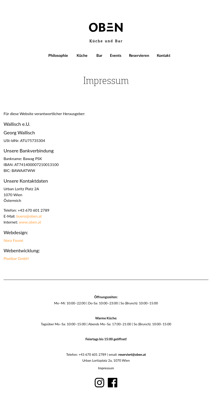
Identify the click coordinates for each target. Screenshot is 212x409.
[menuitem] (58, 55)
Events (115, 56)
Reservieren (139, 56)
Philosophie (58, 56)
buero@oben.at (29, 216)
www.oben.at (30, 222)
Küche (82, 56)
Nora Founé (13, 240)
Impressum (106, 368)
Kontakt (163, 56)
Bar (99, 56)
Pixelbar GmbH (16, 258)
